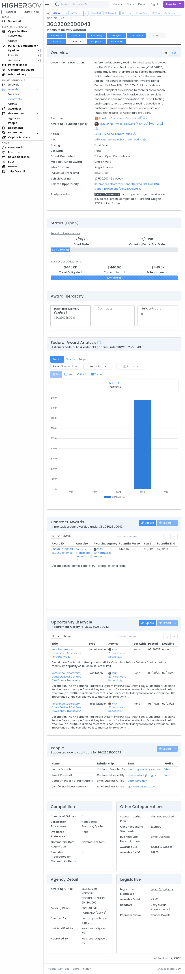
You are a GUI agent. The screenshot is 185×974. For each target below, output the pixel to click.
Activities (14, 60)
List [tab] (165, 53)
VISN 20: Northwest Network (102, 552)
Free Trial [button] (174, 4)
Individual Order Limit (65, 173)
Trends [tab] (57, 359)
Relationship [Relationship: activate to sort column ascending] (105, 763)
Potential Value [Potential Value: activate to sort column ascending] (129, 543)
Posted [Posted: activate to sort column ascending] (153, 644)
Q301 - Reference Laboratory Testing (118, 139)
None (97, 151)
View (167, 769)
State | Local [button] (31, 12)
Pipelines (14, 50)
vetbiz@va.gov (137, 781)
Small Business (160, 837)
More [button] (116, 4)
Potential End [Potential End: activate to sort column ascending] (166, 543)
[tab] (56, 374)
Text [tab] (173, 53)
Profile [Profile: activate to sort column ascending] (168, 763)
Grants (12, 41)
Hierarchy (96, 35)
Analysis (116, 35)
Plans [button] (130, 4)
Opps (57, 41)
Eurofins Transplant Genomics (119, 118)
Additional (116, 41)
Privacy (86, 969)
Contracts (15, 36)
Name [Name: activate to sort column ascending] (55, 763)
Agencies (14, 118)
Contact (63, 969)
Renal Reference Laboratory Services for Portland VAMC (66, 653)
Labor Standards (162, 889)
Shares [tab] (70, 359)
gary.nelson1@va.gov (141, 786)
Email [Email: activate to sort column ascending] (131, 763)
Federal (11, 12)
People (12, 123)
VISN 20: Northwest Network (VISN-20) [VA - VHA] (131, 124)
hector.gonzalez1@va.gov (144, 769)
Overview (57, 35)
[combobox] (107, 4)
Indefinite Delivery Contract (66, 310)
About (52, 969)
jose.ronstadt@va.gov (142, 775)
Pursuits (13, 55)
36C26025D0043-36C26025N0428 (63, 551)
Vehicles (13, 94)
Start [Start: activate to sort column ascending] (147, 543)
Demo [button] (142, 4)
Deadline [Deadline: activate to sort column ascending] (168, 644)
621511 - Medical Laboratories (113, 134)
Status (76, 35)
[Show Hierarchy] (145, 117)
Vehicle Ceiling (61, 178)
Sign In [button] (155, 4)
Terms (75, 969)
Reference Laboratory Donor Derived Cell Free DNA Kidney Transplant (66, 676)
